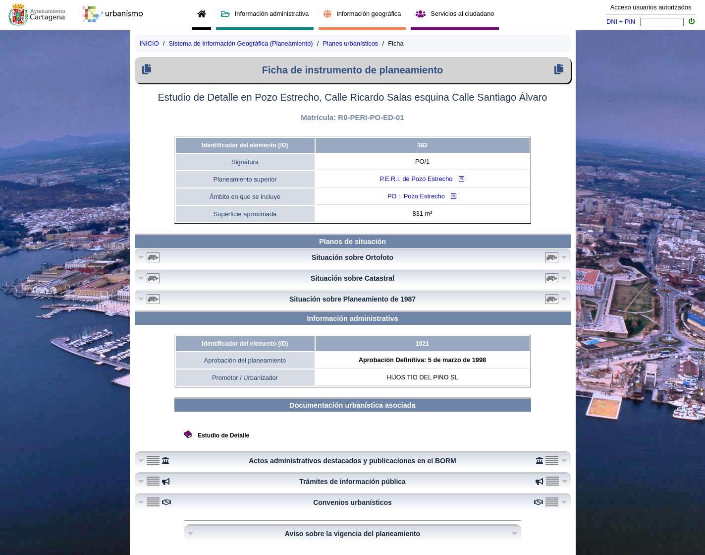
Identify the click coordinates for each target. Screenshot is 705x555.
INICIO (149, 43)
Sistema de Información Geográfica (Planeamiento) (241, 43)
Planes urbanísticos (351, 43)
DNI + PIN (620, 21)
